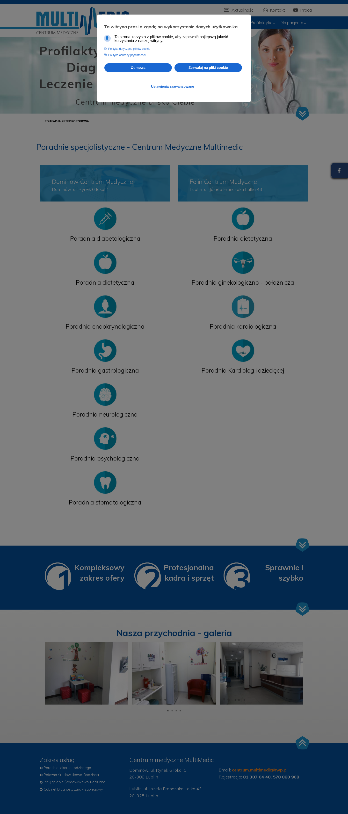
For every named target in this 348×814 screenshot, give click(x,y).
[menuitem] (263, 22)
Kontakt (274, 10)
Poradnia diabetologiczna (105, 238)
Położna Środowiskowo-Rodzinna (71, 775)
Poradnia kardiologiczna (243, 326)
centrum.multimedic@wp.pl (259, 770)
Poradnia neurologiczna (105, 414)
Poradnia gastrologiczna (105, 370)
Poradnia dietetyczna (105, 282)
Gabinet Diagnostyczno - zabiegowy (73, 789)
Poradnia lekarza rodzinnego (67, 768)
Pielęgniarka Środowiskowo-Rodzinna (74, 782)
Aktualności (239, 10)
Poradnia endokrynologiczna (105, 326)
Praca (302, 10)
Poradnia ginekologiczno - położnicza (243, 282)
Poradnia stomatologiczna (105, 502)
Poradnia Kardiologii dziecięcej (243, 370)
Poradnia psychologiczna (105, 458)
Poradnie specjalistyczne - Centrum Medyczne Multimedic (139, 147)
